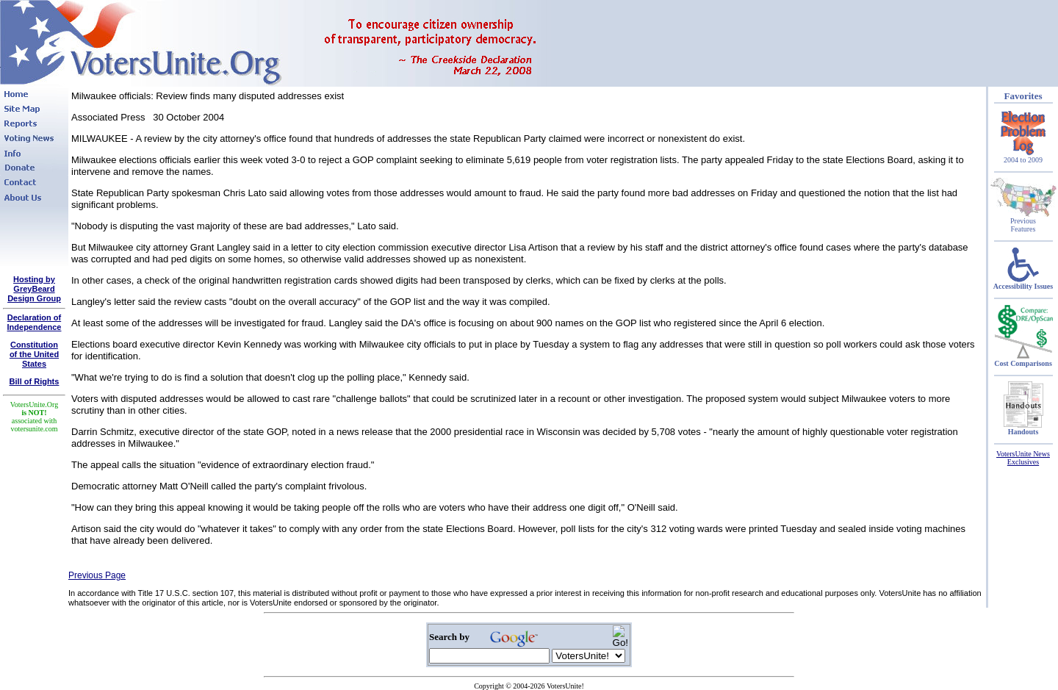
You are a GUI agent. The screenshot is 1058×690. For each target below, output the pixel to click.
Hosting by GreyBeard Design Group (34, 289)
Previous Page (97, 575)
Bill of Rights (35, 381)
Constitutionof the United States (34, 354)
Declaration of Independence (34, 322)
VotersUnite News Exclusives (1023, 458)
